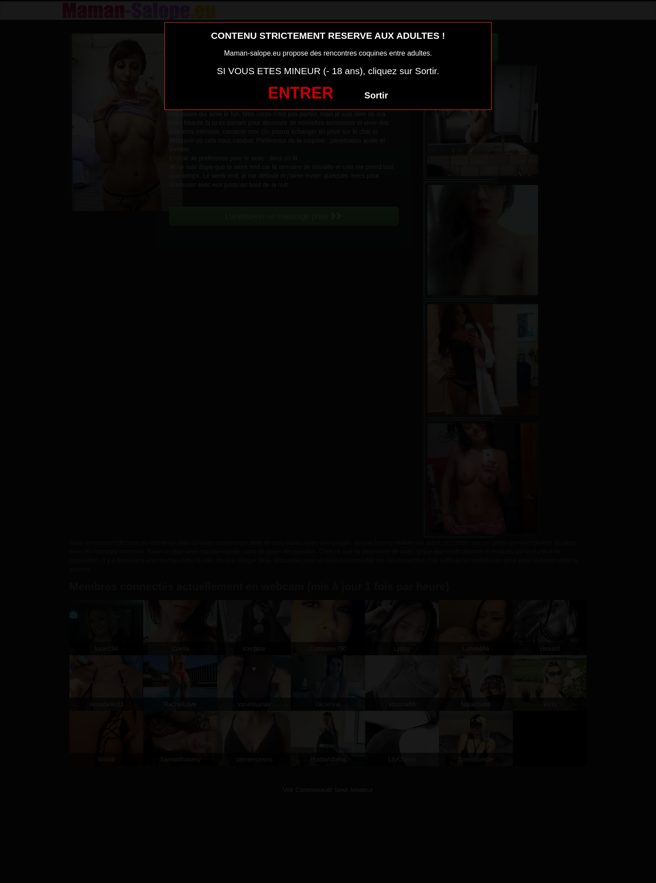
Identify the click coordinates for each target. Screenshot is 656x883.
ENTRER (300, 93)
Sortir (376, 95)
